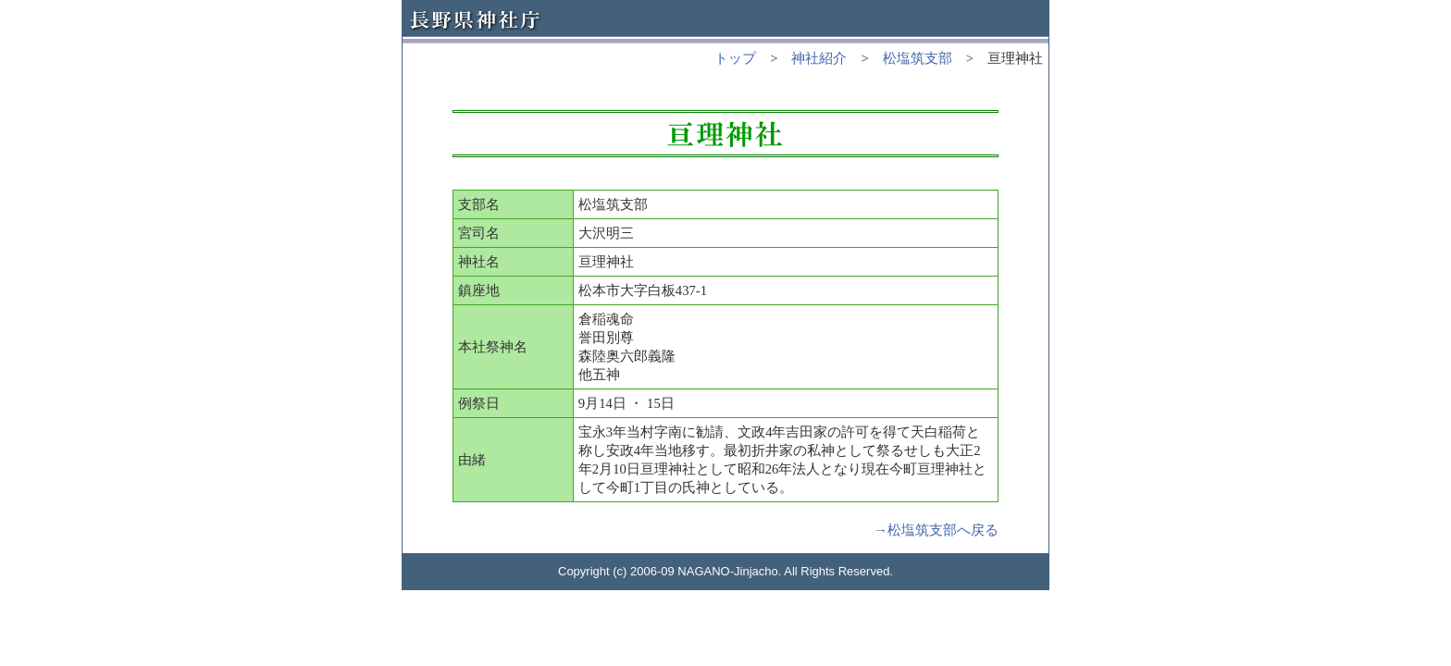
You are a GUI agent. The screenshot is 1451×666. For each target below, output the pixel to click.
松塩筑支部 (917, 58)
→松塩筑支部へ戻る (936, 530)
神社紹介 (819, 58)
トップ (735, 58)
